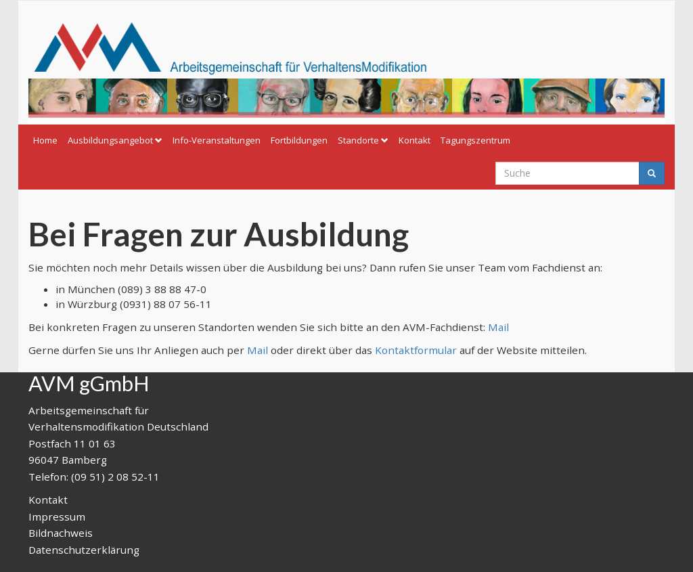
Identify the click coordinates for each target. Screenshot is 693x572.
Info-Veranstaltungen (217, 140)
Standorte (363, 140)
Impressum (56, 516)
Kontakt (414, 140)
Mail (498, 327)
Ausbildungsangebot (115, 140)
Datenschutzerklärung (83, 549)
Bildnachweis (60, 533)
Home (45, 140)
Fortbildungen (299, 140)
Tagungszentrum (475, 140)
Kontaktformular (416, 350)
